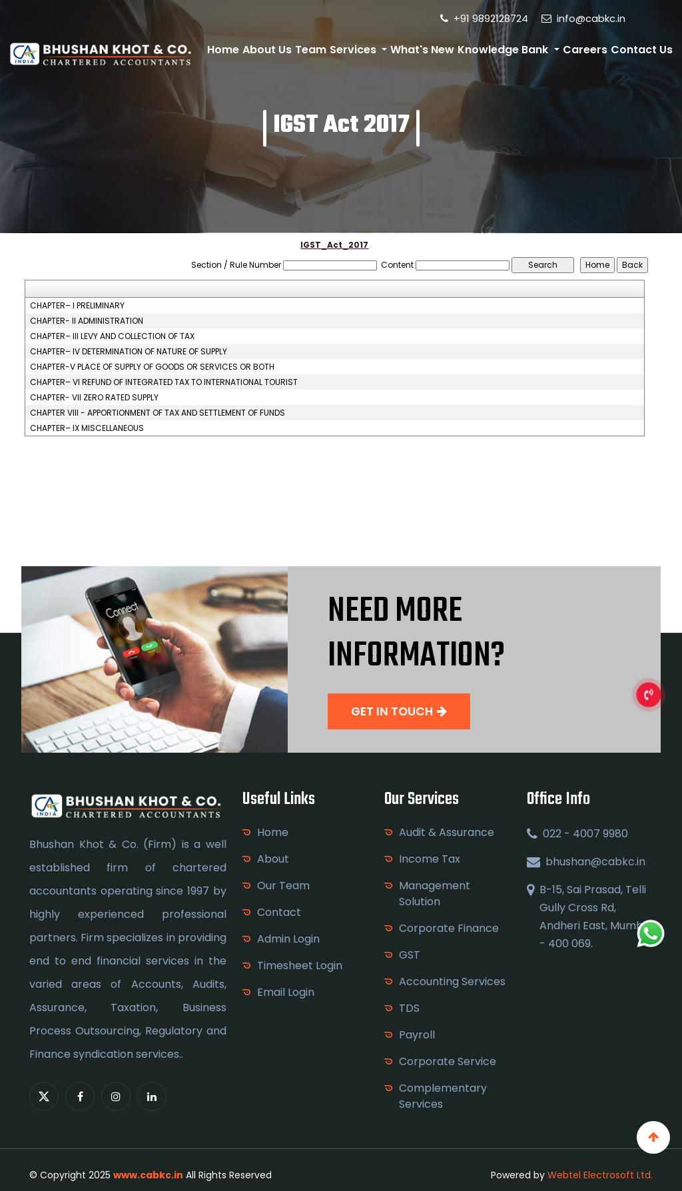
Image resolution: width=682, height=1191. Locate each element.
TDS (409, 1008)
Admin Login (288, 939)
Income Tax (429, 859)
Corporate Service (447, 1061)
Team (310, 49)
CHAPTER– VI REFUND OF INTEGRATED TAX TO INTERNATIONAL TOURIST (164, 382)
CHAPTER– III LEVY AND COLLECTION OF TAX (112, 336)
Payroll (417, 1034)
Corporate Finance (449, 928)
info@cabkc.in (583, 18)
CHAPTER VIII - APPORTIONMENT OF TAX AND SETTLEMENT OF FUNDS (157, 413)
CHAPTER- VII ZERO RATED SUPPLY (94, 397)
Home (223, 49)
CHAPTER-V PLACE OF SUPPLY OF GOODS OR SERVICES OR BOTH (152, 367)
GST (409, 955)
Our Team (283, 885)
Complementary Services (443, 1096)
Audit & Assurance (446, 832)
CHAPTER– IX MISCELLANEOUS (87, 428)
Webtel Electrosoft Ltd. (600, 1175)
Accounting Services (452, 981)
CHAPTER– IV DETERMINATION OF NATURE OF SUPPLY (128, 351)
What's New (422, 49)
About (273, 859)
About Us (267, 49)
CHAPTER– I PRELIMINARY (77, 305)
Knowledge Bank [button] (504, 49)
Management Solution (434, 893)
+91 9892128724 (484, 18)
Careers (585, 49)
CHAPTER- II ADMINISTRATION (86, 321)
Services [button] (354, 49)
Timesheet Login (299, 965)
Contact (279, 912)
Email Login (285, 992)
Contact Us (642, 49)
